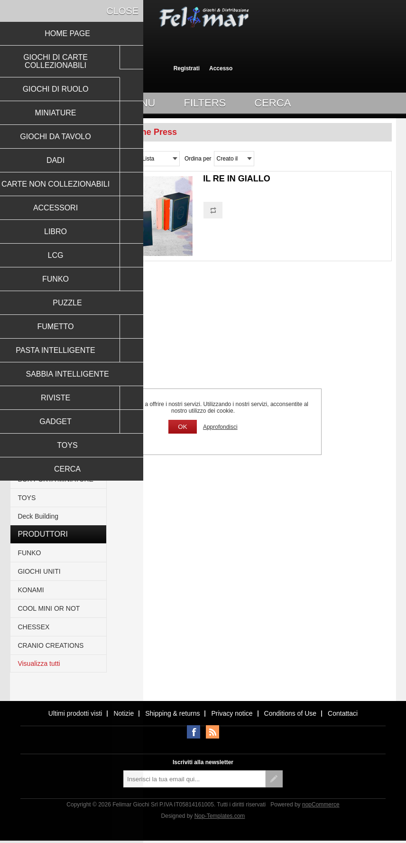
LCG (24, 312)
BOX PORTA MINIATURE (55, 479)
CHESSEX (33, 627)
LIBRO (27, 294)
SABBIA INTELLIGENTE (54, 405)
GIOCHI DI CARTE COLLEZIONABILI (46, 154)
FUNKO (29, 331)
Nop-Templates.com (219, 816)
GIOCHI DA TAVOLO (49, 213)
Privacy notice (231, 713)
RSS (212, 732)
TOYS (27, 498)
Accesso (220, 68)
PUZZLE (30, 349)
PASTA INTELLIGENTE (52, 386)
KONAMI (31, 590)
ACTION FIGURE (44, 423)
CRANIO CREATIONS (50, 645)
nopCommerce (321, 804)
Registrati (187, 68)
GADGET (32, 460)
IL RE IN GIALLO (236, 178)
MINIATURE (36, 195)
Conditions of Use (290, 713)
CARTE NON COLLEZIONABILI (45, 253)
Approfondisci (220, 427)
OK (182, 426)
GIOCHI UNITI (39, 571)
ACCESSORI (37, 275)
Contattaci (343, 713)
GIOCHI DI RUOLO (46, 176)
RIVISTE (30, 442)
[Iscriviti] (194, 778)
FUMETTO (33, 368)
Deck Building (38, 516)
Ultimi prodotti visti (75, 713)
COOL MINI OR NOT (49, 608)
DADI (25, 232)
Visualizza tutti (39, 663)
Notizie (123, 713)
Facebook (193, 732)
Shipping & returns (172, 713)
